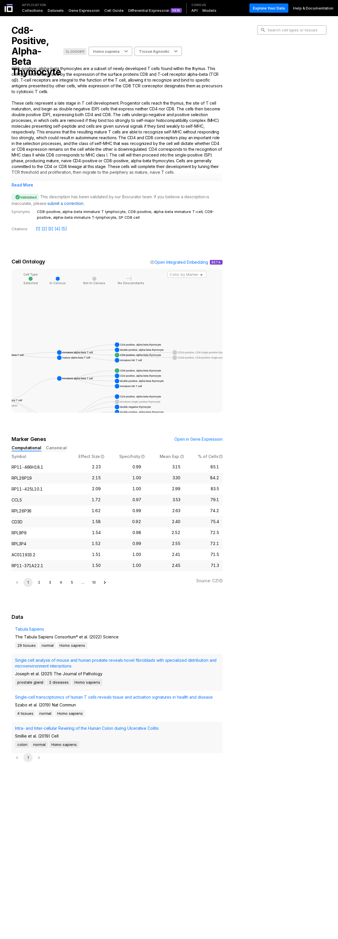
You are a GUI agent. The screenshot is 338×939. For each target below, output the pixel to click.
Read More (22, 184)
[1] (38, 228)
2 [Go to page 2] (39, 733)
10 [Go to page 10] (94, 733)
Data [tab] (266, 83)
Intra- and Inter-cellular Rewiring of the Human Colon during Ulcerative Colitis (87, 878)
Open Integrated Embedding (181, 262)
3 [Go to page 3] (50, 733)
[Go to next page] (104, 733)
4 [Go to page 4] (61, 733)
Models (209, 10)
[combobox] (186, 274)
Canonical (56, 447)
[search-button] (263, 30)
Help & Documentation (313, 8)
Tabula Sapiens (29, 779)
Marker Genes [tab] (274, 74)
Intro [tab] (266, 56)
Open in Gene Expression (198, 439)
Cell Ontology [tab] (274, 65)
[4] (57, 228)
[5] (64, 228)
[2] (44, 228)
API (194, 10)
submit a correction (65, 203)
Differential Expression (149, 10)
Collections (32, 10)
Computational (26, 447)
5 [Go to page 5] (72, 733)
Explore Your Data (269, 8)
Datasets (56, 10)
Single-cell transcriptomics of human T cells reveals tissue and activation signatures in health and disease (113, 847)
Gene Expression (84, 10)
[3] (51, 228)
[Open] (201, 275)
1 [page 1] (28, 733)
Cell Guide (114, 10)
